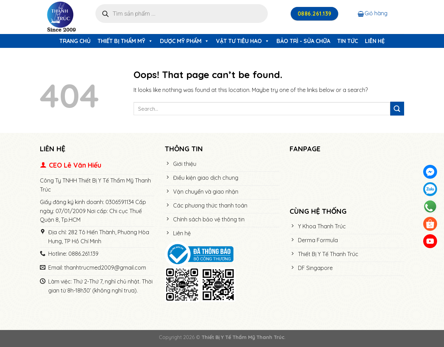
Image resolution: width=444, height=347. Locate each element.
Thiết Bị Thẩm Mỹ (125, 40)
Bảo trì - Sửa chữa (303, 40)
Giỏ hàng (372, 13)
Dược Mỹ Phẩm (184, 40)
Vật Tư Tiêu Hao (243, 40)
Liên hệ (375, 40)
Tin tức (347, 40)
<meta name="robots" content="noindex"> (347, 180)
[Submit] (397, 108)
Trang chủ (75, 40)
